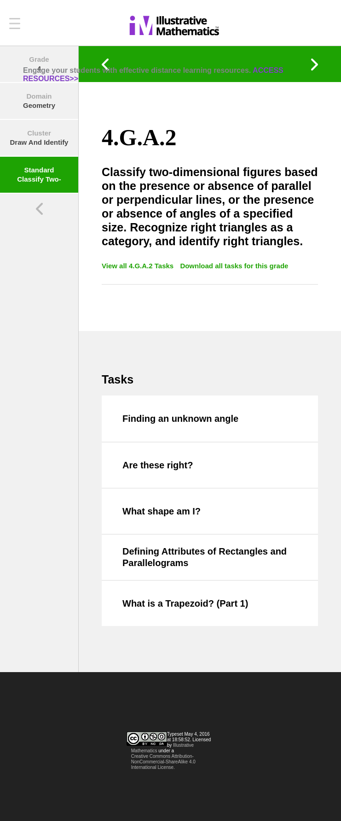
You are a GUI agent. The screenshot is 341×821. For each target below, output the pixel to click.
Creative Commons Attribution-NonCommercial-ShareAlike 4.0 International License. (163, 762)
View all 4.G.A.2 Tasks (138, 266)
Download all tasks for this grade (234, 266)
